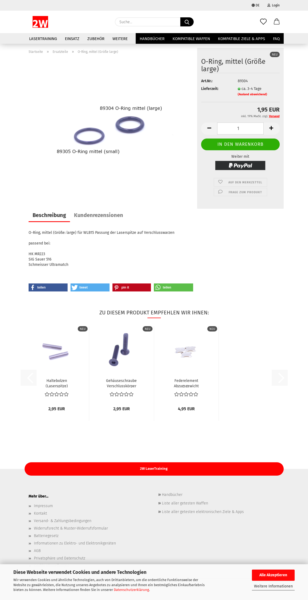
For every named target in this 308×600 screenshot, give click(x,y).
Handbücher (152, 38)
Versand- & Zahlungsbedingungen (62, 521)
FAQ (276, 38)
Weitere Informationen (273, 586)
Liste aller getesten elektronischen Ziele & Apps (202, 512)
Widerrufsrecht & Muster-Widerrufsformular (71, 528)
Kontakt (40, 513)
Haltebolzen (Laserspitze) (57, 383)
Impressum (43, 506)
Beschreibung (49, 215)
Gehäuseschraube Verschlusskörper (121, 383)
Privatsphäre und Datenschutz (59, 558)
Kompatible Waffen (191, 38)
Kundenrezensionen (98, 215)
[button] (276, 22)
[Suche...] (187, 21)
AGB (37, 550)
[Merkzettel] (263, 22)
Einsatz (72, 38)
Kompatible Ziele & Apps (241, 38)
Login (273, 5)
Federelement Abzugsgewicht (186, 383)
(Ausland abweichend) (252, 94)
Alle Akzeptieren (273, 575)
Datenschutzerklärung (131, 590)
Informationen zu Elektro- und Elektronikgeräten (75, 543)
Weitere (120, 38)
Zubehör (95, 38)
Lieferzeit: (209, 88)
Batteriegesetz (46, 536)
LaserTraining (43, 38)
